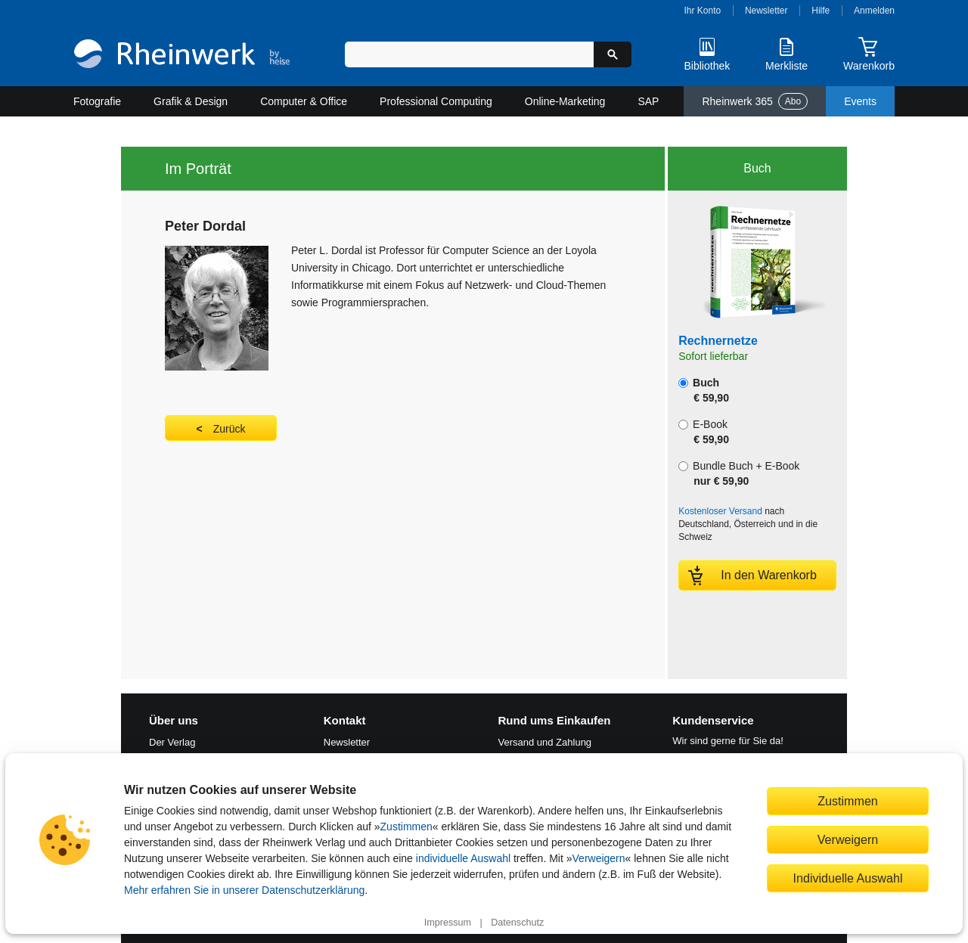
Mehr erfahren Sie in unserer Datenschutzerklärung (244, 890)
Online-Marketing (565, 101)
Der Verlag (172, 742)
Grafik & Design (191, 101)
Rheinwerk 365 (755, 101)
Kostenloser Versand (720, 511)
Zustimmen (406, 826)
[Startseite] (181, 56)
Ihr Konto (702, 10)
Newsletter (766, 10)
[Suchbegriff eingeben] (469, 54)
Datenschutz (517, 922)
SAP (648, 101)
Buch (703, 390)
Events (860, 101)
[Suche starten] (612, 54)
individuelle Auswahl (463, 858)
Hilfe (820, 10)
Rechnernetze (718, 340)
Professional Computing (436, 101)
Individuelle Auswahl (848, 878)
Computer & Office (303, 101)
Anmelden (874, 10)
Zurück (229, 429)
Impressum (447, 922)
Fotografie (97, 101)
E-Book (703, 431)
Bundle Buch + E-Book (738, 473)
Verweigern (598, 858)
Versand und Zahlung (545, 742)
